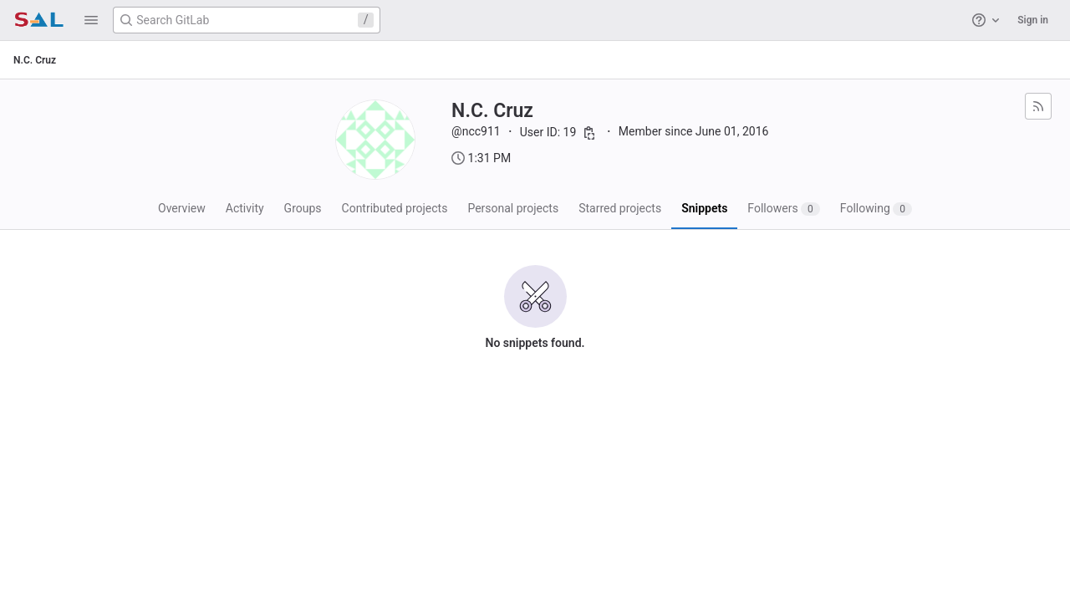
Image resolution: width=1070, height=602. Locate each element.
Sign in (1032, 20)
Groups (303, 208)
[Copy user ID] (589, 133)
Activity (245, 208)
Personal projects (512, 208)
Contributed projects (395, 208)
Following (876, 209)
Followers (783, 209)
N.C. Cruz (34, 60)
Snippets (704, 208)
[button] (91, 20)
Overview (182, 208)
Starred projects (619, 208)
